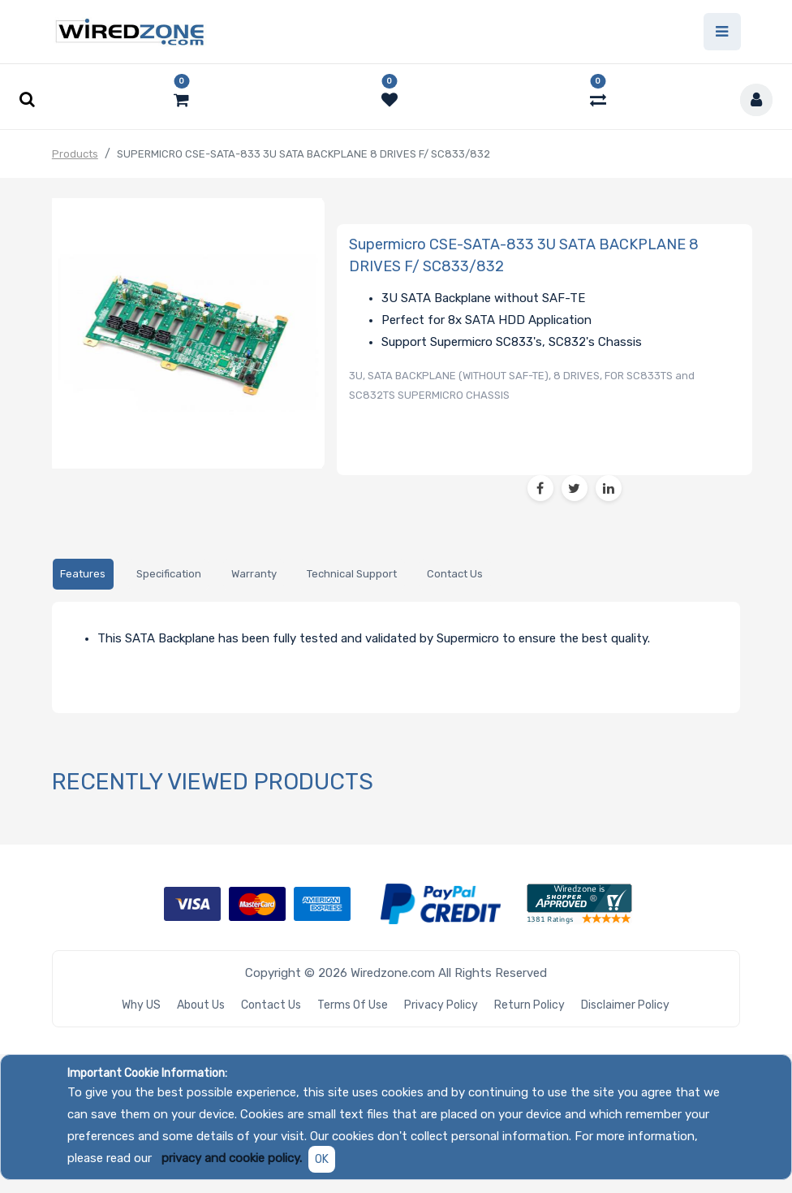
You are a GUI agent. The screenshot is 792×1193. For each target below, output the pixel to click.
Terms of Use (352, 1005)
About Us (201, 1005)
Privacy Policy (441, 1005)
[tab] (83, 574)
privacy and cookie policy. (231, 1158)
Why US (141, 1005)
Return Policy (529, 1005)
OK (322, 1159)
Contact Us (271, 1005)
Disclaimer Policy (625, 1005)
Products (75, 154)
